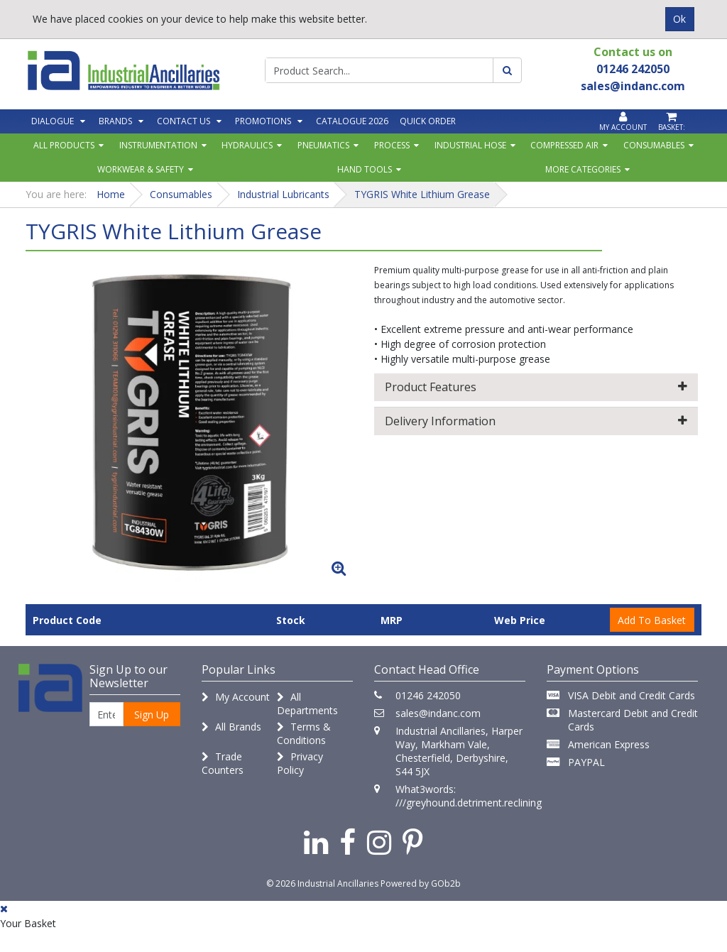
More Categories (583, 169)
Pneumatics (323, 145)
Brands (115, 121)
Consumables (653, 145)
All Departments (307, 703)
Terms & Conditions (304, 733)
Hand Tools (364, 169)
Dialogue (52, 121)
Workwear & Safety (140, 169)
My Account (236, 697)
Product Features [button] (536, 387)
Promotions (263, 121)
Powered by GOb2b (421, 883)
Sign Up (151, 714)
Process (392, 145)
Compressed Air (564, 145)
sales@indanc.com (438, 713)
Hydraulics (247, 145)
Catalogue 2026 (352, 121)
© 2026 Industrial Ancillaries (322, 883)
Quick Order (428, 121)
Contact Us (183, 121)
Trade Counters (223, 763)
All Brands (231, 726)
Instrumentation (158, 145)
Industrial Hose (470, 145)
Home (111, 194)
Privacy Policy (300, 763)
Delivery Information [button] (536, 421)
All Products (63, 145)
